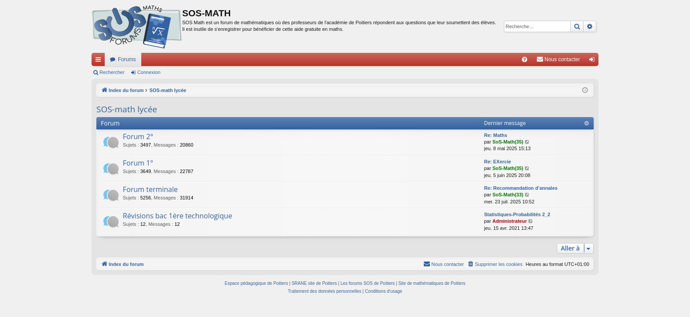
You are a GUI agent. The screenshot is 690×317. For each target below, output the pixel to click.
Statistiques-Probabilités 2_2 (517, 214)
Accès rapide (100, 61)
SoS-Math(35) (507, 141)
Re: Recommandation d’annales (521, 188)
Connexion (149, 72)
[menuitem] (524, 59)
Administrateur (509, 221)
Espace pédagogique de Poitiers (256, 283)
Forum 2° (138, 136)
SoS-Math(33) (507, 194)
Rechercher (112, 72)
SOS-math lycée (126, 109)
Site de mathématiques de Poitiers (431, 283)
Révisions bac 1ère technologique (177, 216)
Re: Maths (495, 135)
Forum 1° (138, 163)
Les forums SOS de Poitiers (368, 283)
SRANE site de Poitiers (314, 283)
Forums (127, 59)
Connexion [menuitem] (593, 61)
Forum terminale (150, 189)
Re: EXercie (497, 161)
